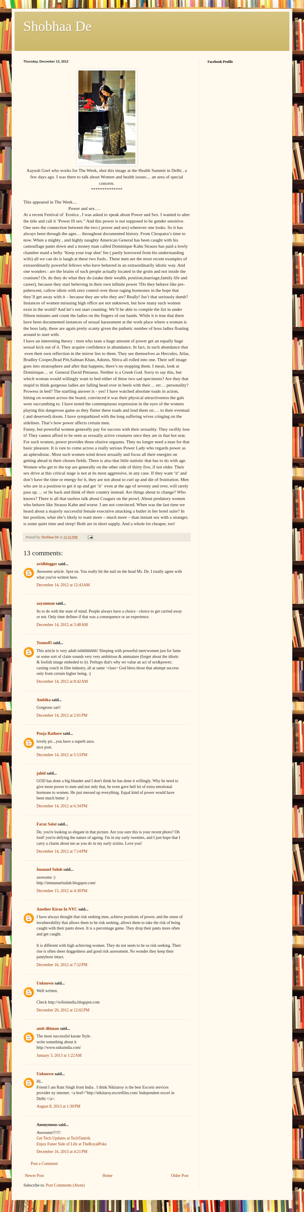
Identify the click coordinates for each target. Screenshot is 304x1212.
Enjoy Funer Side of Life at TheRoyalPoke (72, 1144)
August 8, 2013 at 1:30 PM (58, 1106)
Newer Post (34, 1175)
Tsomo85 (44, 643)
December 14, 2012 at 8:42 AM (62, 681)
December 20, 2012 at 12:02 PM (63, 1010)
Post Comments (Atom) (65, 1185)
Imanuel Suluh (49, 869)
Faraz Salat (47, 824)
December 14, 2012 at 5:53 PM (62, 755)
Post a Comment (44, 1163)
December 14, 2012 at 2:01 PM (62, 715)
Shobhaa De (57, 26)
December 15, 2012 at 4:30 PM (62, 891)
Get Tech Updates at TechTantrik (63, 1138)
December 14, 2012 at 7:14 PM (62, 851)
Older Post (180, 1175)
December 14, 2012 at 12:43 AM (63, 585)
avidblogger (47, 564)
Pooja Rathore (49, 733)
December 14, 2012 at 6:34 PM (62, 806)
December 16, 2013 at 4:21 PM (62, 1151)
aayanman (46, 603)
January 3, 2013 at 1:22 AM (59, 1055)
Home (108, 1175)
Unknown (45, 983)
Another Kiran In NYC (57, 909)
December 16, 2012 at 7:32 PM (62, 965)
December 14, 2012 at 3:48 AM (62, 625)
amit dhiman (48, 1028)
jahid (41, 773)
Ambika (44, 700)
